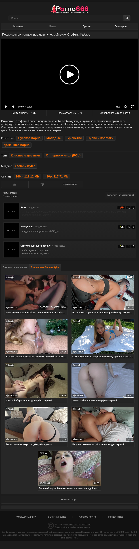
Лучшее (86, 26)
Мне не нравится (42, 184)
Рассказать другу (26, 517)
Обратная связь (57, 517)
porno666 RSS (115, 517)
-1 (133, 208)
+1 (128, 208)
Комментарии (10, 193)
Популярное (121, 26)
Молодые (53, 138)
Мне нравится (14, 184)
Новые (52, 26)
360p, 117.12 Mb (27, 176)
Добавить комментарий (120, 195)
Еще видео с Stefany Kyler (45, 267)
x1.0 (118, 107)
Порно (58, 527)
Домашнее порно (17, 145)
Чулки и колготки (100, 138)
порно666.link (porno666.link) (78, 524)
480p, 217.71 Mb (56, 176)
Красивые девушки (25, 155)
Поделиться (70, 184)
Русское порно (29, 138)
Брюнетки (74, 138)
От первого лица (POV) (63, 155)
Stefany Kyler (25, 166)
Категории (18, 26)
